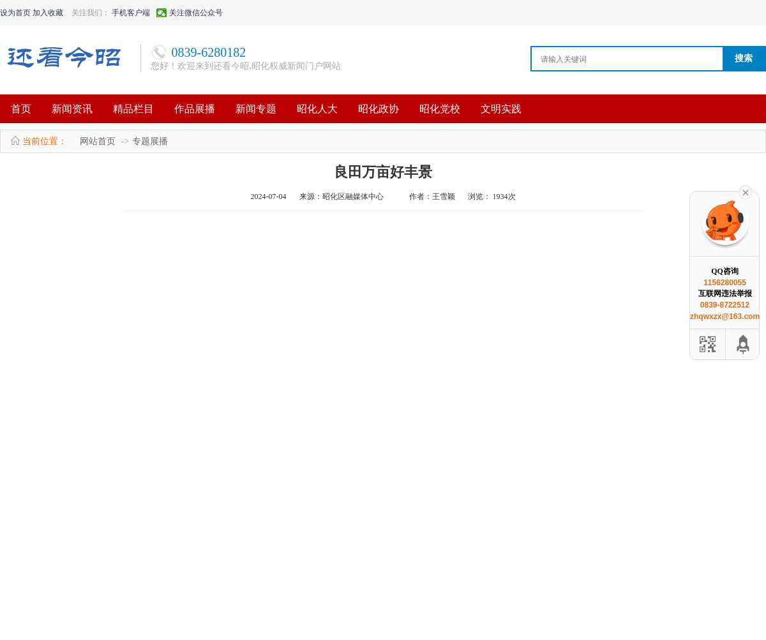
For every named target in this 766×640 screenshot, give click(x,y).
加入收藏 (48, 12)
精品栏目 (133, 108)
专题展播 (150, 141)
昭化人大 (317, 108)
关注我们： (90, 12)
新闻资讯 (72, 108)
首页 (21, 108)
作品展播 (194, 108)
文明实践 (501, 108)
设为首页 (15, 12)
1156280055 (724, 282)
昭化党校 (439, 108)
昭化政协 (378, 108)
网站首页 (98, 141)
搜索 (744, 58)
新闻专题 (256, 108)
